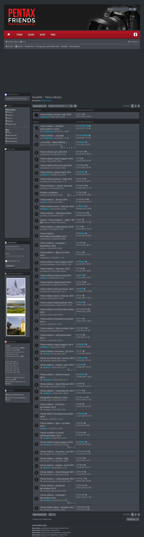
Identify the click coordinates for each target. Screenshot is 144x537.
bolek (48, 360)
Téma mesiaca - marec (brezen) (56, 185)
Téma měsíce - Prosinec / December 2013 (53, 405)
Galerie (31, 34)
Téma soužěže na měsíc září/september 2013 (52, 434)
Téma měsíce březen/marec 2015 (57, 289)
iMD (47, 386)
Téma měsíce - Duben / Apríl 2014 (57, 364)
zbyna (48, 409)
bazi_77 (49, 461)
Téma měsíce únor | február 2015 (57, 295)
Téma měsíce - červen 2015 (53, 199)
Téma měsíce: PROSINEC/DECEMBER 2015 (53, 235)
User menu (11, 242)
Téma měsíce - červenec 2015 (55, 268)
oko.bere (46, 239)
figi (44, 161)
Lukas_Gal (47, 400)
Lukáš (45, 229)
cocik (45, 331)
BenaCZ (46, 117)
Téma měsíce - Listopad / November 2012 (53, 496)
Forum (19, 34)
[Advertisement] (72, 70)
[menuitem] (23, 42)
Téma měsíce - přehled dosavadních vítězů (51, 127)
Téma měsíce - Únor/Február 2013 (57, 471)
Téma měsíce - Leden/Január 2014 (57, 390)
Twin (44, 215)
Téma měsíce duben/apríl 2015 (55, 282)
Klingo (45, 188)
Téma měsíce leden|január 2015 (56, 302)
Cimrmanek (83, 451)
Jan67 (45, 202)
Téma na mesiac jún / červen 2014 (57, 358)
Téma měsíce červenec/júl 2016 (56, 165)
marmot (82, 328)
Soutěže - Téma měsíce (47, 97)
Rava (48, 491)
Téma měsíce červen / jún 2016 (55, 114)
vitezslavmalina (49, 264)
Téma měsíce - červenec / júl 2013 (57, 451)
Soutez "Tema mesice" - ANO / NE (57, 219)
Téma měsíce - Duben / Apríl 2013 (57, 465)
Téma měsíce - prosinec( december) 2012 (52, 487)
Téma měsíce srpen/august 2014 (56, 344)
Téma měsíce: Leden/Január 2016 (56, 226)
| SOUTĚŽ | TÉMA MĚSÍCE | (53, 142)
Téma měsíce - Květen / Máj (54, 458)
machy (81, 178)
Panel (53, 34)
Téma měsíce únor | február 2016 (57, 206)
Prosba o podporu (49, 192)
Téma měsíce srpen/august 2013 (56, 442)
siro (80, 219)
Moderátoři (46, 100)
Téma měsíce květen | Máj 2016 (56, 178)
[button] (138, 106)
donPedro (83, 507)
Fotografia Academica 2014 (53, 397)
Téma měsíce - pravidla (52, 135)
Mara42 (46, 258)
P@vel (81, 465)
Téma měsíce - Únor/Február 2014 (57, 383)
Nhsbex (8, 384)
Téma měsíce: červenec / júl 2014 (56, 351)
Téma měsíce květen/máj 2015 (55, 275)
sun (80, 226)
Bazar (42, 34)
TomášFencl (47, 131)
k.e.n (81, 114)
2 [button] (135, 106)
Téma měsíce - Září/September (56, 213)
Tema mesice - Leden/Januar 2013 (57, 478)
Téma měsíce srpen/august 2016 (56, 158)
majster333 (83, 309)
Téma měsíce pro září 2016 (53, 151)
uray (47, 222)
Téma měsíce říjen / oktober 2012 (57, 507)
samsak (82, 151)
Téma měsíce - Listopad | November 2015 (53, 244)
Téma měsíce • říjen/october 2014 (57, 328)
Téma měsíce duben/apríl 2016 (55, 172)
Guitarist (46, 154)
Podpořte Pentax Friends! (16, 98)
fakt (44, 195)
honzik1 (49, 474)
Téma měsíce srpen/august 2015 (56, 261)
